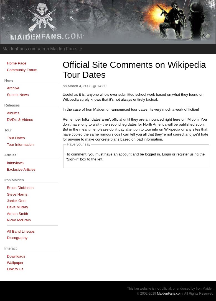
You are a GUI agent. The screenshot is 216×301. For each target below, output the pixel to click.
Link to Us (15, 269)
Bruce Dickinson (20, 188)
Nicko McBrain (19, 220)
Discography (17, 238)
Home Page (16, 63)
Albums (13, 113)
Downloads (16, 256)
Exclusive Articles (21, 169)
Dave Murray (17, 207)
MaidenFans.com (169, 293)
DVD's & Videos (20, 120)
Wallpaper (15, 263)
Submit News (18, 95)
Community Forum (22, 70)
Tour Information (20, 144)
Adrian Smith (17, 214)
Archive (13, 88)
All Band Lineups (21, 231)
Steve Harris (17, 194)
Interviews (15, 163)
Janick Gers (16, 201)
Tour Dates (16, 138)
